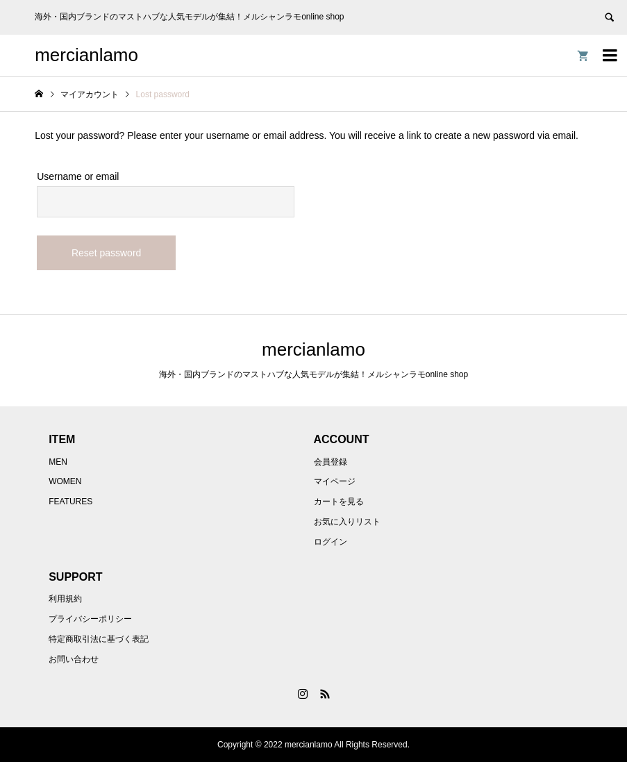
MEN (58, 462)
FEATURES (70, 501)
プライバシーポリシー (90, 619)
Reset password (106, 252)
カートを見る (339, 501)
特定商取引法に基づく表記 (99, 639)
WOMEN (65, 481)
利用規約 (65, 599)
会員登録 (330, 462)
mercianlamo (86, 54)
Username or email (78, 176)
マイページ (335, 481)
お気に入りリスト (347, 522)
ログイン (330, 542)
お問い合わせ (74, 659)
